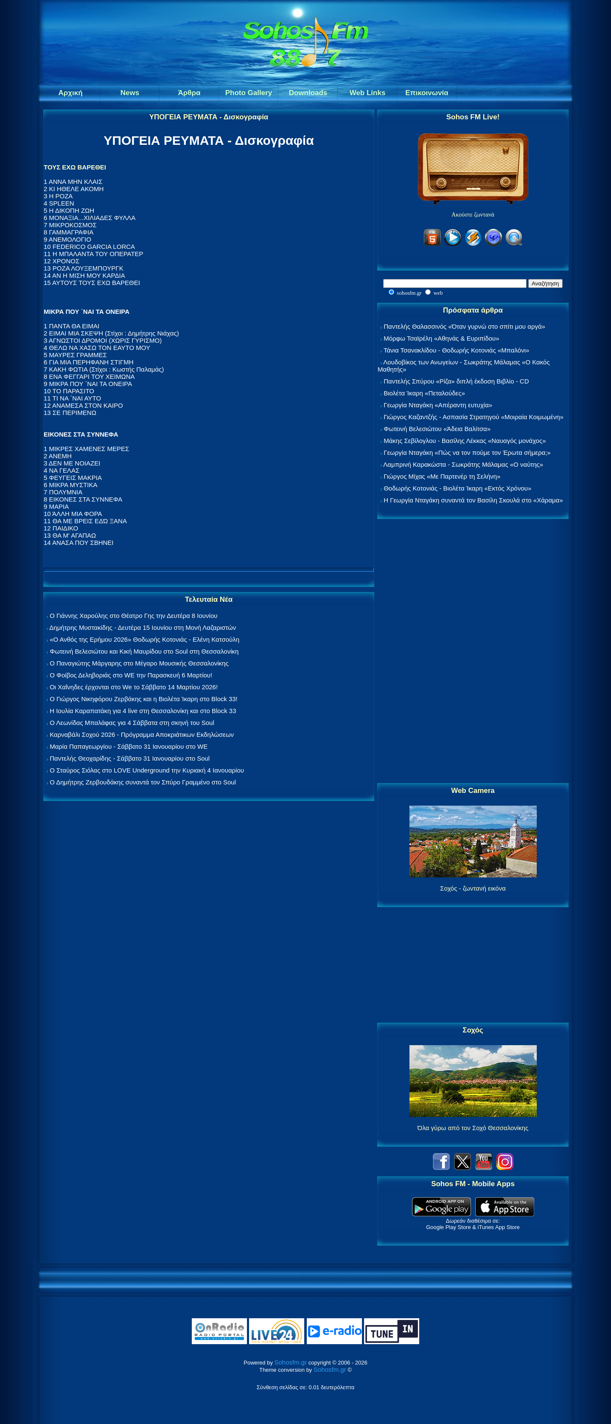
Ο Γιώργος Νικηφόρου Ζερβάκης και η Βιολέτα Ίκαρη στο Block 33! (144, 698)
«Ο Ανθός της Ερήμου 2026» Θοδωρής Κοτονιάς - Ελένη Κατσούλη (144, 639)
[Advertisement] (473, 651)
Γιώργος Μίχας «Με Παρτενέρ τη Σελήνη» (442, 476)
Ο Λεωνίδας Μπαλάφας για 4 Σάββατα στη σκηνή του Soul (132, 722)
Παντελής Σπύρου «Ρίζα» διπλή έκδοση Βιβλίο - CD (456, 381)
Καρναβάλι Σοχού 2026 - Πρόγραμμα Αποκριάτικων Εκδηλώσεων (142, 734)
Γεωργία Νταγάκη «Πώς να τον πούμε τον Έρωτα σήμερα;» (467, 452)
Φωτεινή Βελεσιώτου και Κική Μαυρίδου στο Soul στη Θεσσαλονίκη (144, 651)
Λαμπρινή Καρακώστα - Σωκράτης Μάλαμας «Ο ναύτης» (463, 464)
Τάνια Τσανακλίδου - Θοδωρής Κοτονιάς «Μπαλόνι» (456, 350)
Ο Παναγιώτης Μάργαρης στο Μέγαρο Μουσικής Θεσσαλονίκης (139, 663)
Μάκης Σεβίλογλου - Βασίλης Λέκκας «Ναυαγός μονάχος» (465, 440)
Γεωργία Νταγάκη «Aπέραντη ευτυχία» (438, 405)
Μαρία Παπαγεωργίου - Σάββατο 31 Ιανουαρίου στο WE (128, 746)
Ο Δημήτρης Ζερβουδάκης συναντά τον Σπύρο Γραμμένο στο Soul (143, 782)
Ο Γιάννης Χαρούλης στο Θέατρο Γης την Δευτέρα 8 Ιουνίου (133, 615)
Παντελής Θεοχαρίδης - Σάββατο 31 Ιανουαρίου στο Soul (130, 758)
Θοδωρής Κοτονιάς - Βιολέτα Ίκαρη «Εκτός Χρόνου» (457, 488)
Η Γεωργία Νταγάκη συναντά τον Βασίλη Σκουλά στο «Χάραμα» (473, 500)
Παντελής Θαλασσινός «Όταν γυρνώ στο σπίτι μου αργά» (464, 326)
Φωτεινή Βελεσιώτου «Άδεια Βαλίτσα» (437, 428)
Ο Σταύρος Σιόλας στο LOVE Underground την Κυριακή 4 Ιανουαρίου (147, 770)
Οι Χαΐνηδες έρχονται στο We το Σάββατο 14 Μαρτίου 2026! (134, 687)
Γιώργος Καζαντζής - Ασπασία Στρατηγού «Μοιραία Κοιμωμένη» (473, 416)
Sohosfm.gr (291, 1362)
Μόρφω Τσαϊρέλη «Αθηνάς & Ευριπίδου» (441, 338)
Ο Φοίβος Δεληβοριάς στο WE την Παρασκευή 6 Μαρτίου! (131, 675)
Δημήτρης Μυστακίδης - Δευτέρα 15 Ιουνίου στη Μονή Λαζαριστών (142, 627)
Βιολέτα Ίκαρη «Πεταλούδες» (424, 393)
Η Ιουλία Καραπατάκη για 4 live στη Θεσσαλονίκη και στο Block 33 (143, 710)
